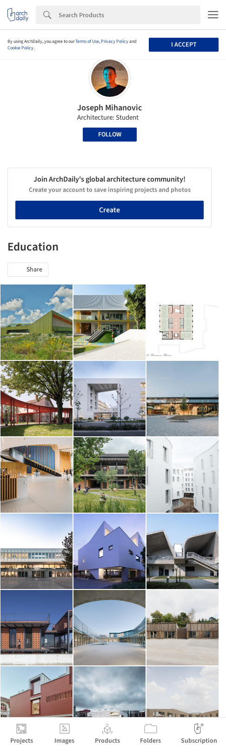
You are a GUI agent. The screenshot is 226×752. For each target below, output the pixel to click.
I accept (184, 44)
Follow (109, 134)
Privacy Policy (114, 41)
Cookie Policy (20, 48)
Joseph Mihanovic (109, 108)
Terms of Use (87, 41)
